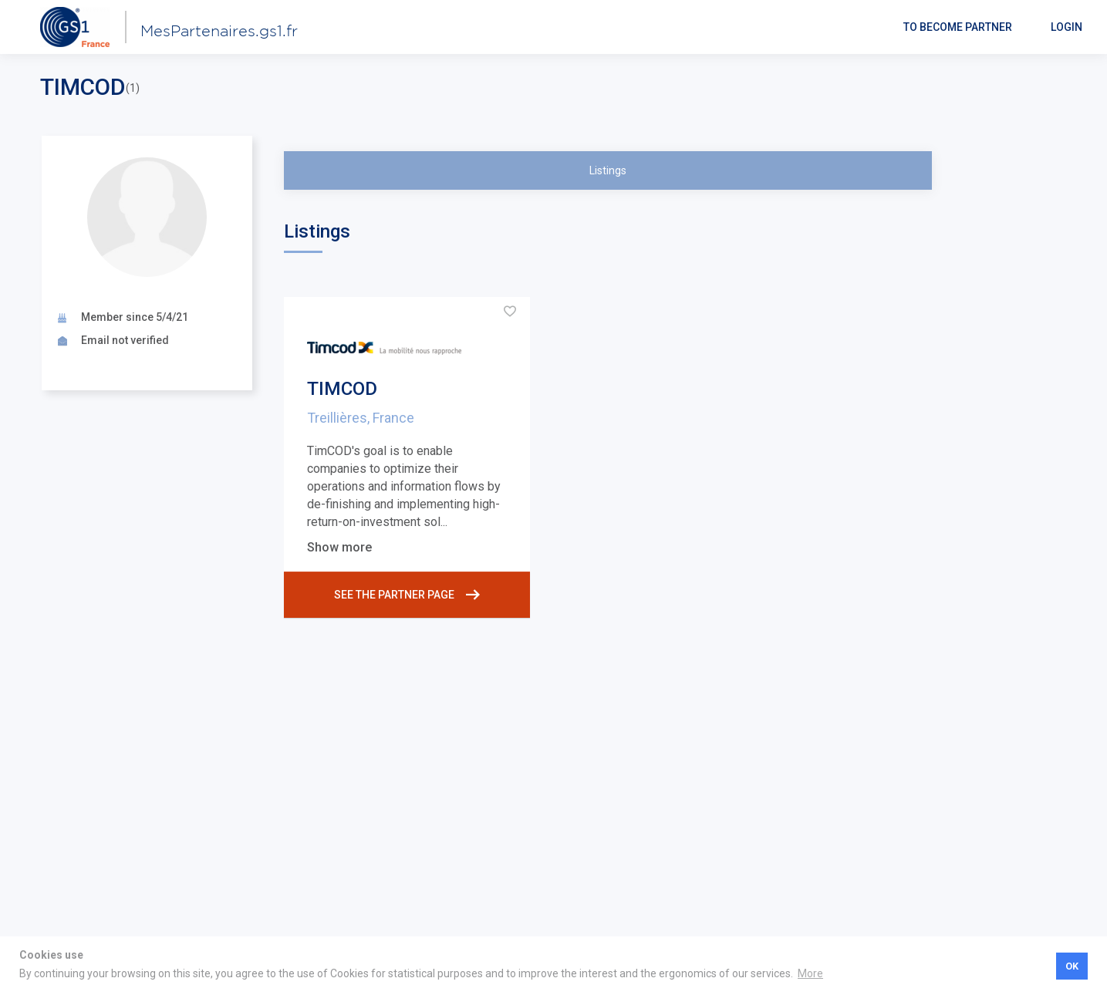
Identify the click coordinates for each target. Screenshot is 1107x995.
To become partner (957, 27)
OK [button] (1071, 966)
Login (1066, 27)
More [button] (810, 973)
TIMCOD (342, 389)
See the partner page (407, 595)
